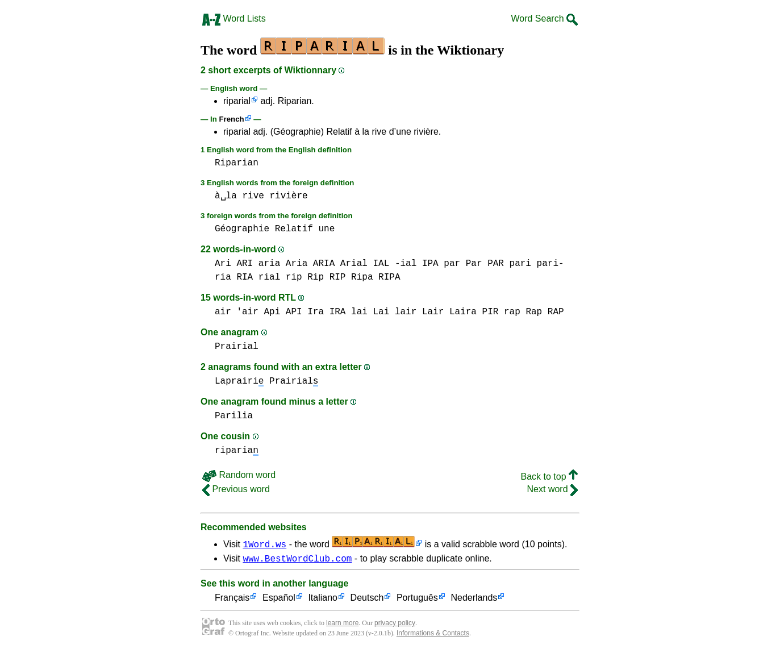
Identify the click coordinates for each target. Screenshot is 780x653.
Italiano (322, 600)
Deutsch (367, 600)
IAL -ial (394, 263)
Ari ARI (234, 263)
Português (417, 600)
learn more (342, 625)
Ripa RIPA (375, 277)
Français (232, 600)
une (326, 229)
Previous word (236, 489)
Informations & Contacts (433, 635)
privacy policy (394, 625)
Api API (283, 312)
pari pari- (537, 263)
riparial (237, 101)
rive (253, 196)
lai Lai (370, 312)
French (231, 119)
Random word (239, 475)
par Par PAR (474, 263)
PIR (490, 312)
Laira (463, 312)
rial (269, 277)
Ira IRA (326, 312)
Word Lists (234, 18)
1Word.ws (264, 544)
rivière (288, 196)
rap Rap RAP (534, 312)
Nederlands (474, 600)
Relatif (294, 229)
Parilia (234, 416)
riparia (236, 450)
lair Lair (419, 312)
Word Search (544, 18)
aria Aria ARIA (296, 263)
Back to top (549, 476)
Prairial (236, 346)
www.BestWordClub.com (297, 560)
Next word (552, 489)
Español (278, 600)
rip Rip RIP (316, 277)
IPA (430, 263)
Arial (354, 263)
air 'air (236, 312)
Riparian (236, 163)
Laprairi (239, 381)
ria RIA (234, 277)
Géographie (242, 229)
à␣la (226, 196)
